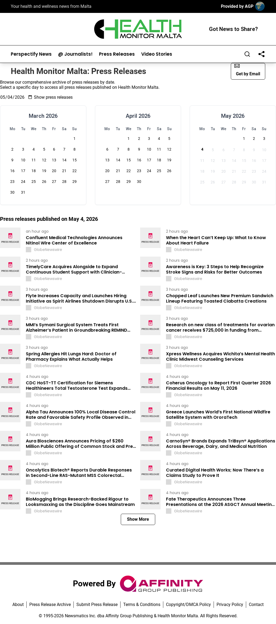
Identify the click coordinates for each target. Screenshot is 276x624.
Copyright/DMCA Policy (188, 604)
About (18, 604)
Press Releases (117, 54)
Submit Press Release (97, 604)
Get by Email (247, 69)
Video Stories (156, 54)
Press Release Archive (50, 604)
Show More (138, 519)
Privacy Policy (230, 604)
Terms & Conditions (141, 604)
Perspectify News (31, 54)
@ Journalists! (75, 54)
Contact (256, 604)
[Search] (247, 54)
